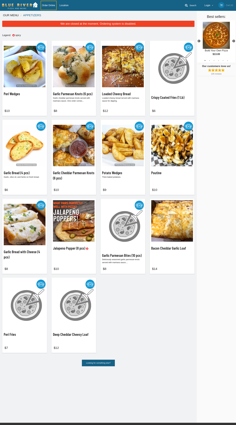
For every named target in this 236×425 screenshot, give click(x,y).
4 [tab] (218, 60)
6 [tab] (227, 60)
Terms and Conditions (142, 392)
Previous (198, 41)
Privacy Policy (139, 396)
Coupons (136, 385)
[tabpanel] (216, 41)
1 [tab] (204, 60)
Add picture (41, 47)
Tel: (165, 392)
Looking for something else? (98, 368)
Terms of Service (123, 423)
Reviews (136, 388)
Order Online (48, 5)
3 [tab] (214, 60)
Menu (110, 385)
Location (63, 5)
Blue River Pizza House (60, 381)
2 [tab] (209, 60)
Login (207, 5)
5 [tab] (223, 60)
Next (233, 41)
